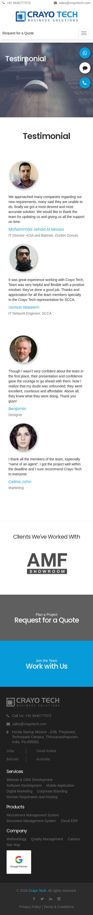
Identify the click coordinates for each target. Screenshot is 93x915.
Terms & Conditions (59, 907)
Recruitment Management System (32, 815)
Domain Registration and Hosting (31, 797)
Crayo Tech (37, 891)
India (10, 751)
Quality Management (47, 839)
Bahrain (12, 759)
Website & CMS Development (29, 780)
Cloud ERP (69, 821)
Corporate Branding (52, 791)
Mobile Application (60, 785)
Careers (74, 839)
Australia (43, 759)
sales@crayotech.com (29, 724)
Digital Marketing (19, 791)
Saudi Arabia (46, 751)
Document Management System (31, 821)
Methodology (16, 839)
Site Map (13, 845)
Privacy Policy (30, 907)
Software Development (24, 785)
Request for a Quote (18, 33)
